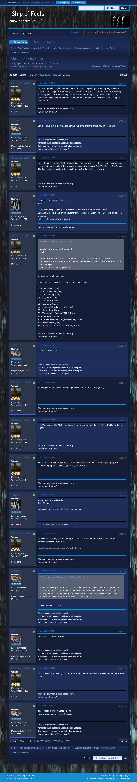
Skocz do (87, 758)
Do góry (14, 741)
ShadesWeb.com (27, 779)
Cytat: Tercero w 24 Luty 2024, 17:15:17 (59, 242)
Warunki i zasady (114, 776)
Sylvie (112, 48)
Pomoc (104, 776)
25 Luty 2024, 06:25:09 (46, 420)
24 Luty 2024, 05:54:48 (46, 83)
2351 (42, 75)
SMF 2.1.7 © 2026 (13, 776)
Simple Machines (27, 776)
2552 (68, 75)
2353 (55, 75)
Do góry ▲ (126, 776)
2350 (36, 75)
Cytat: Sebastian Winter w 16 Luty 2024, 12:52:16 (63, 577)
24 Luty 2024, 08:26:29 (46, 120)
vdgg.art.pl (87, 32)
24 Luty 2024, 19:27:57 (46, 345)
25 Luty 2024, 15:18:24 (46, 495)
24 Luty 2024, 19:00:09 (46, 235)
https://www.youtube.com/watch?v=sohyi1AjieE (59, 548)
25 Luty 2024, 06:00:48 (46, 382)
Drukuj (123, 75)
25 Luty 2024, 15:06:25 (46, 457)
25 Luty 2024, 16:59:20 (46, 571)
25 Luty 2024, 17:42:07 (46, 631)
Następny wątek (119, 66)
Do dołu (13, 75)
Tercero (15, 195)
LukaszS (16, 120)
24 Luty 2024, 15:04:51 (46, 158)
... (33, 75)
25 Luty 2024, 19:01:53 (46, 668)
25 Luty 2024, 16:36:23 (46, 533)
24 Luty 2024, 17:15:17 (46, 195)
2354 (60, 75)
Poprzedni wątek (100, 66)
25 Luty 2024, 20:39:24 (46, 705)
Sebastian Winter (21, 83)
